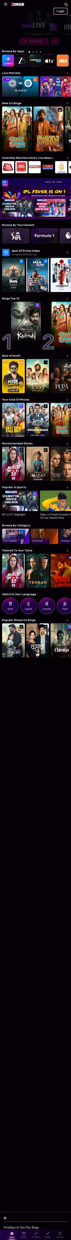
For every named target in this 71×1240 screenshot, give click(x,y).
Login (60, 11)
